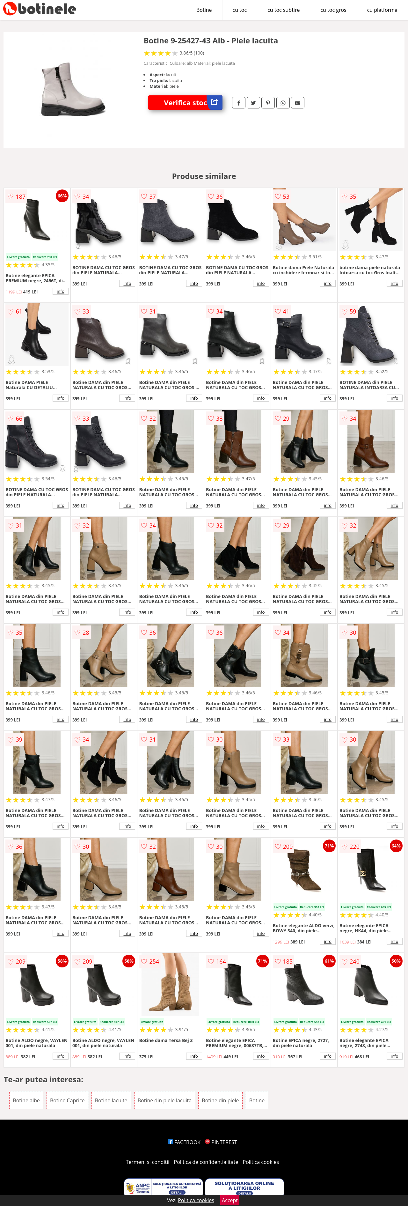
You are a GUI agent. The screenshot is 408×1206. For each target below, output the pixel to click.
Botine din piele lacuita (165, 1100)
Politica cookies (261, 1161)
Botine (204, 9)
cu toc (240, 9)
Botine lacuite (111, 1100)
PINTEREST (221, 1142)
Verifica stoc (193, 102)
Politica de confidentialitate (206, 1161)
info (60, 291)
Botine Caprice (67, 1100)
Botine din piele (220, 1100)
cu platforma (382, 9)
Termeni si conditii (148, 1161)
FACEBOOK (184, 1142)
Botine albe (26, 1100)
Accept (230, 1200)
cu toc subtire (283, 9)
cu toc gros (333, 9)
